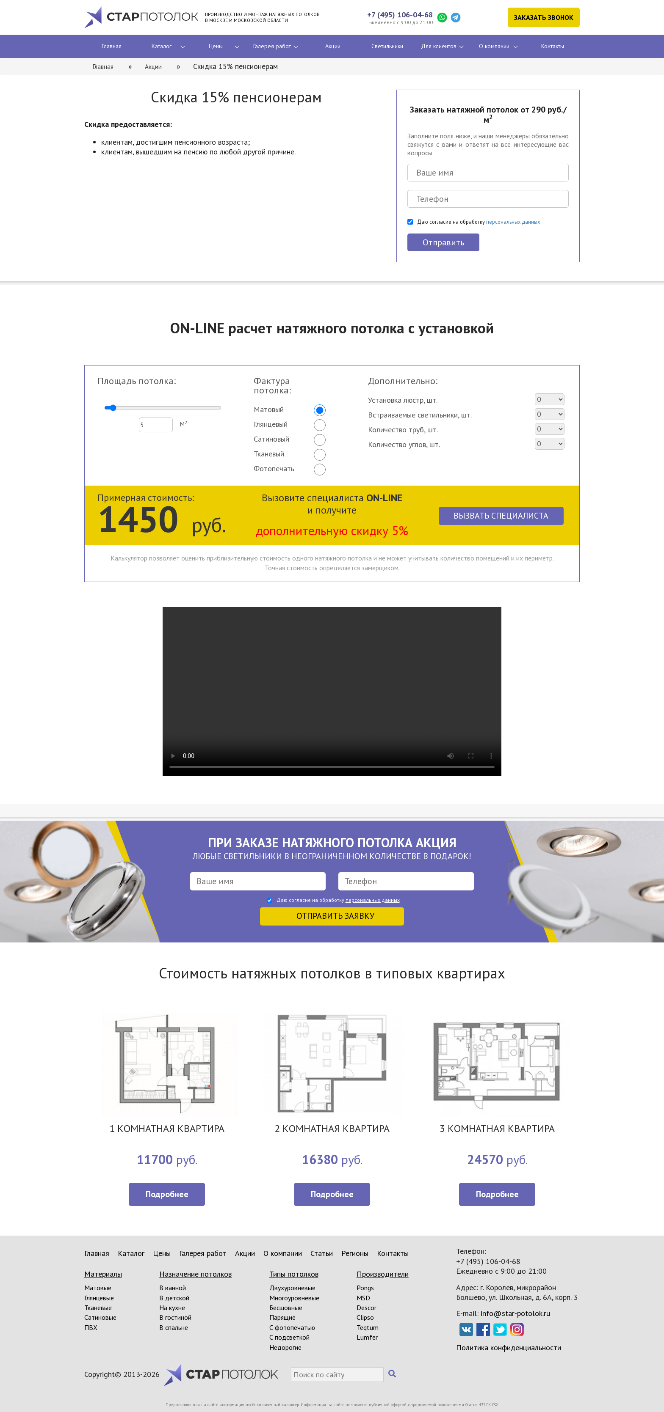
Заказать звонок (543, 17)
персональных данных (513, 221)
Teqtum (368, 1327)
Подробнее (167, 1194)
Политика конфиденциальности (508, 1347)
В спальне (173, 1327)
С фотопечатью (292, 1327)
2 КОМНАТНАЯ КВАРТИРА (332, 1129)
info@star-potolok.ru (515, 1313)
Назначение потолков (195, 1274)
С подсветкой (289, 1337)
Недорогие (285, 1347)
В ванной (172, 1287)
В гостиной (175, 1317)
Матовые (97, 1287)
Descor (366, 1307)
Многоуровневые (294, 1298)
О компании (494, 46)
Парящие (282, 1317)
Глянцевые (99, 1298)
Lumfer (367, 1337)
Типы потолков (293, 1274)
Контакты (552, 46)
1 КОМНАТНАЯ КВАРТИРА (166, 1129)
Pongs (365, 1287)
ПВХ (90, 1327)
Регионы (354, 1253)
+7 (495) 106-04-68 (400, 14)
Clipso (365, 1317)
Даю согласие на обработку (478, 221)
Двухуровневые (292, 1287)
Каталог (162, 46)
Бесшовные (285, 1307)
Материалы (103, 1274)
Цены (216, 46)
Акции (332, 46)
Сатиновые (100, 1317)
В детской (174, 1298)
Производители (383, 1274)
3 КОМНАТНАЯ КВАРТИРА (497, 1129)
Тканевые (98, 1307)
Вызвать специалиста (501, 515)
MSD (363, 1298)
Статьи (321, 1253)
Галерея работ (272, 46)
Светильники (387, 46)
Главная (112, 46)
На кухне (172, 1307)
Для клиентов (438, 46)
